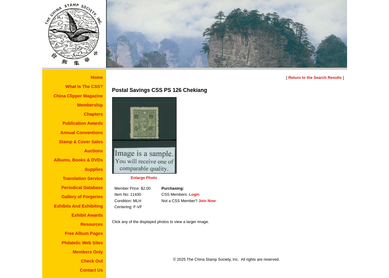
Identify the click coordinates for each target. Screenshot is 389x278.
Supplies (94, 169)
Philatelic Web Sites (82, 242)
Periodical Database (82, 187)
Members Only (88, 251)
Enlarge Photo (144, 177)
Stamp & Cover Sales (81, 141)
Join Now (207, 200)
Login (194, 194)
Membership (90, 105)
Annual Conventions (81, 132)
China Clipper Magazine (78, 95)
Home (97, 77)
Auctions (93, 150)
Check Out (92, 261)
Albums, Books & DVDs (78, 160)
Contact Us (91, 270)
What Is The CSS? (84, 86)
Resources (92, 224)
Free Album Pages (84, 233)
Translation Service (83, 178)
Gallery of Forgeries (82, 196)
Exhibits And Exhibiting (78, 206)
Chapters (93, 114)
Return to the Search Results (315, 77)
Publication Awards (83, 123)
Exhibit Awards (87, 215)
